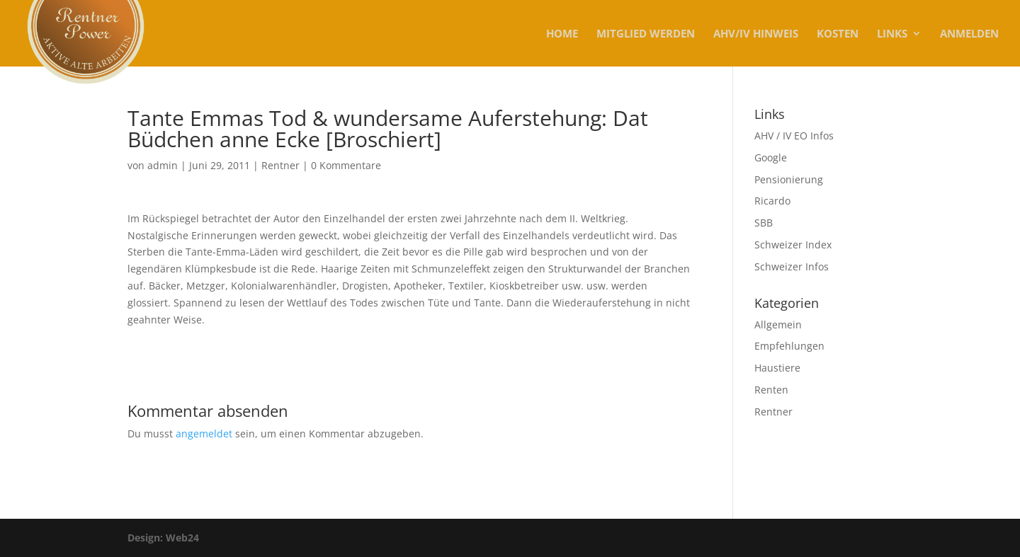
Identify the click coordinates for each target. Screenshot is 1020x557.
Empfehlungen (789, 345)
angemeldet (204, 433)
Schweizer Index (793, 244)
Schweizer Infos (791, 266)
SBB (763, 222)
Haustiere (777, 367)
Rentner (280, 165)
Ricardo (772, 200)
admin (162, 165)
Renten (771, 389)
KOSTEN (837, 34)
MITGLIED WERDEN (645, 34)
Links (892, 34)
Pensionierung (788, 179)
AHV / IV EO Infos (794, 135)
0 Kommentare (346, 165)
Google (770, 157)
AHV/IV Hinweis (755, 34)
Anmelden (969, 34)
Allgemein (778, 324)
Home (562, 34)
